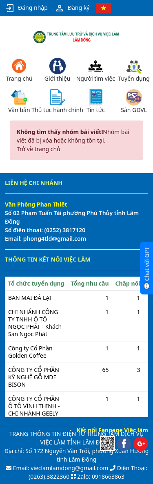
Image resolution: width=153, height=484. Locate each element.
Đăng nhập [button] (26, 8)
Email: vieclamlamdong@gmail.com (59, 468)
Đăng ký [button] (72, 8)
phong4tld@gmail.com (54, 238)
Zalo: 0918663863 (101, 476)
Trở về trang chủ (38, 149)
